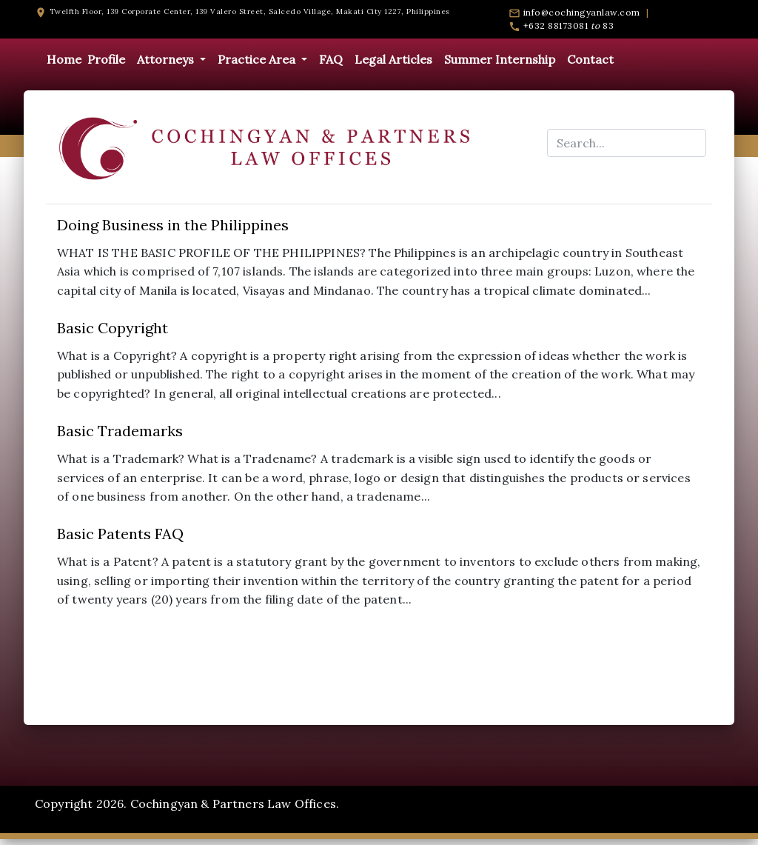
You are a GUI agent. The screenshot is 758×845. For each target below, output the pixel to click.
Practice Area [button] (258, 59)
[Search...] (626, 143)
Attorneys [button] (167, 59)
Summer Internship (499, 59)
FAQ (331, 59)
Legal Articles (393, 59)
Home (64, 59)
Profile (106, 59)
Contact (590, 59)
